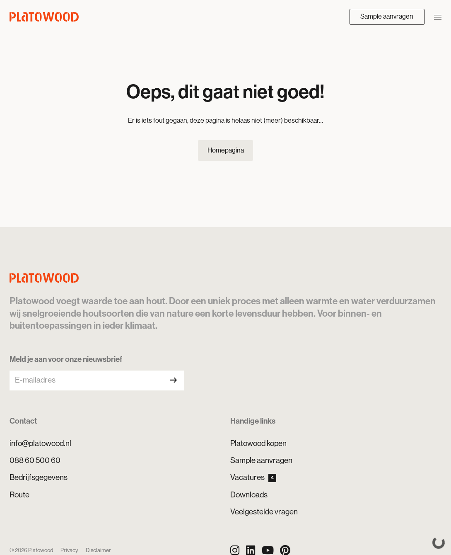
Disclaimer (98, 550)
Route (19, 494)
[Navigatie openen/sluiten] (437, 16)
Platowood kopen (258, 443)
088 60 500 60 (35, 460)
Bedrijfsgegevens (39, 477)
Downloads (249, 494)
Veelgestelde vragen (264, 511)
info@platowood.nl (40, 443)
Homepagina (225, 150)
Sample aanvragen (386, 16)
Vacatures (253, 477)
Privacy (69, 550)
